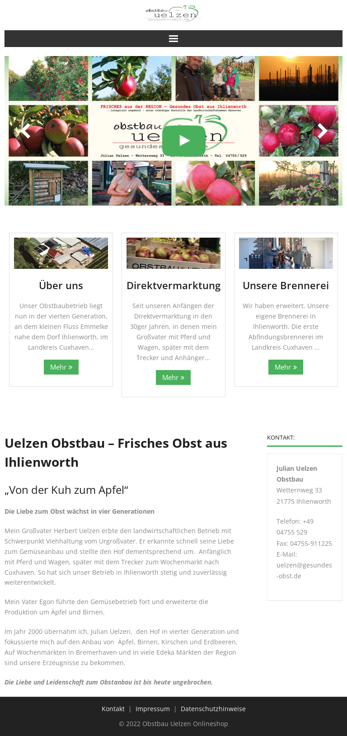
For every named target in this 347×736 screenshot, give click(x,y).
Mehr (58, 367)
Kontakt (113, 709)
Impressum (153, 709)
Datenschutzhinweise (213, 709)
